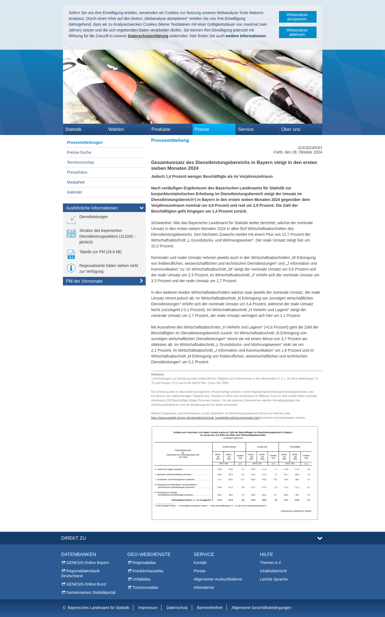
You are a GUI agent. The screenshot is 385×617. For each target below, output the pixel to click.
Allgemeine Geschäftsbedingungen (261, 607)
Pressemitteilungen (85, 142)
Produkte (161, 129)
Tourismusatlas (145, 587)
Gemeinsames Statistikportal (90, 592)
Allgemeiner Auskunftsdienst (218, 579)
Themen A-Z (270, 562)
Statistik (73, 129)
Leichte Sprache (274, 579)
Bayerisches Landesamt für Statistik (98, 607)
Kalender (75, 192)
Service (246, 129)
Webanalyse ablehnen (297, 32)
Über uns (290, 129)
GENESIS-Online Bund (86, 584)
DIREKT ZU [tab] (73, 538)
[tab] (104, 209)
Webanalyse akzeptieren (297, 16)
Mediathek (76, 182)
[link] (87, 219)
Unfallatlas (141, 579)
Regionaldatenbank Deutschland (80, 573)
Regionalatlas (144, 562)
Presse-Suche (79, 152)
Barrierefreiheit (209, 607)
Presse (202, 129)
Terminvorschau (80, 162)
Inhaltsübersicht (273, 571)
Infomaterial (204, 587)
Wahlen (116, 129)
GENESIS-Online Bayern (87, 562)
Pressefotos (77, 172)
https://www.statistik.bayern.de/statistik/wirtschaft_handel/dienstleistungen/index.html (205, 417)
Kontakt (200, 562)
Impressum (147, 607)
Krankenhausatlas (147, 571)
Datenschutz (177, 607)
